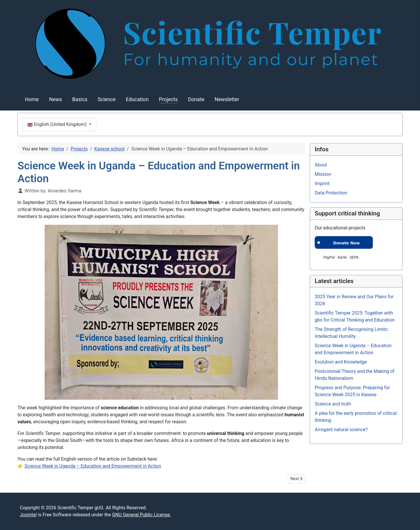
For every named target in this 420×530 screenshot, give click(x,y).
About (321, 165)
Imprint (322, 183)
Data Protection (331, 193)
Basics (80, 99)
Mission (323, 174)
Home (32, 99)
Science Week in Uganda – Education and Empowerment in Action (92, 466)
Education (137, 99)
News (55, 99)
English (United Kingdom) (57, 124)
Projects (168, 99)
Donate (196, 99)
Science (107, 99)
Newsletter (227, 99)
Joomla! (28, 514)
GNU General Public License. (141, 514)
